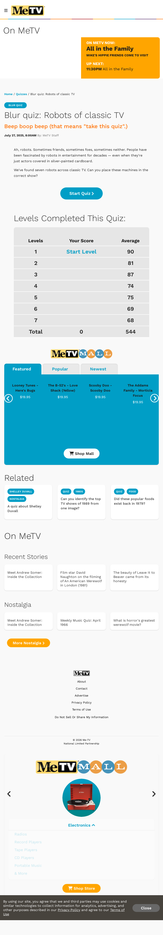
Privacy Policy (81, 702)
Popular (60, 368)
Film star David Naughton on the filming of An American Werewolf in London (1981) (81, 579)
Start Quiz (81, 193)
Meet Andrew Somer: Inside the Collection (24, 575)
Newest (98, 368)
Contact (81, 688)
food (132, 491)
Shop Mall (81, 453)
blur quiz (15, 105)
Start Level (81, 251)
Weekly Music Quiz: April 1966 (80, 622)
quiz (66, 491)
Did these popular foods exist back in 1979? (134, 501)
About (81, 681)
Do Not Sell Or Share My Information (81, 717)
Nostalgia (17, 498)
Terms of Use (81, 709)
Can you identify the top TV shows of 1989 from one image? (81, 503)
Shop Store (81, 888)
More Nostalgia (28, 643)
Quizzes (21, 94)
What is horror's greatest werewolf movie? (134, 622)
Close (146, 908)
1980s (79, 491)
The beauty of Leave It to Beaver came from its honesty (134, 577)
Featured (22, 368)
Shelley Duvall (21, 491)
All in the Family (118, 69)
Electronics (81, 825)
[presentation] (8, 398)
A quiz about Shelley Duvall (24, 508)
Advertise (81, 695)
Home (8, 94)
